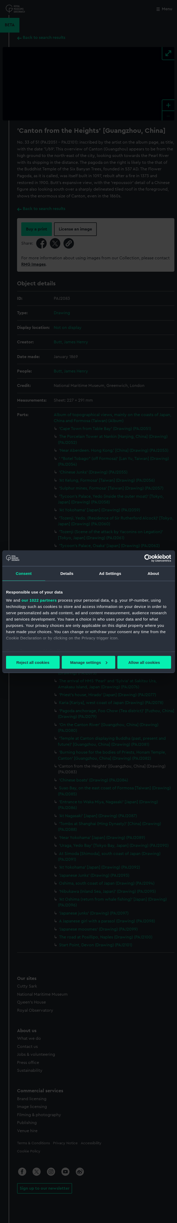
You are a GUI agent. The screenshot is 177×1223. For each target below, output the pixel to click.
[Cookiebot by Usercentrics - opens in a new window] (148, 558)
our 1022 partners (39, 600)
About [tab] (153, 573)
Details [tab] (66, 573)
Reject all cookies (32, 662)
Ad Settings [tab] (110, 573)
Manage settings (88, 662)
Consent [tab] (24, 573)
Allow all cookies (144, 662)
